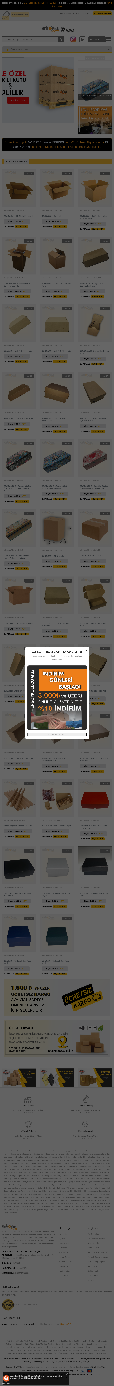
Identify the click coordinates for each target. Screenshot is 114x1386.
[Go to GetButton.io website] (6, 1383)
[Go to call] (6, 1378)
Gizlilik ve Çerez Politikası (33, 1378)
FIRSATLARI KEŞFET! (57, 734)
